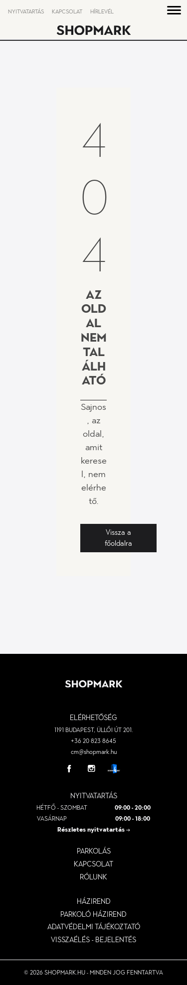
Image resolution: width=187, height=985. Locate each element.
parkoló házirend (93, 914)
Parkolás (94, 851)
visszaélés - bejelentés (93, 939)
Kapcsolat (67, 11)
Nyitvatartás (26, 11)
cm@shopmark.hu (94, 751)
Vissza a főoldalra (118, 538)
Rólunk (93, 876)
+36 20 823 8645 (93, 741)
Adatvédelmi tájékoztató (93, 926)
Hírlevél (102, 11)
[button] (174, 12)
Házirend (94, 901)
